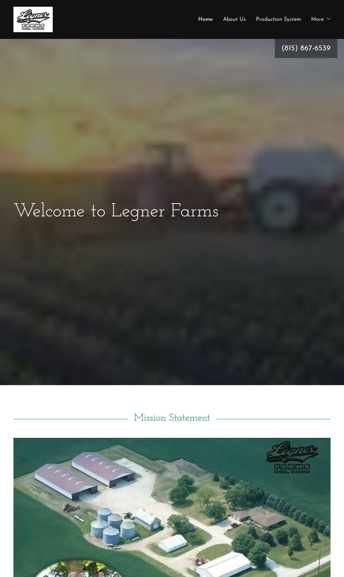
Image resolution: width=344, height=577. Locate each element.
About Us (234, 23)
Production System (278, 23)
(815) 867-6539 (306, 56)
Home (205, 23)
